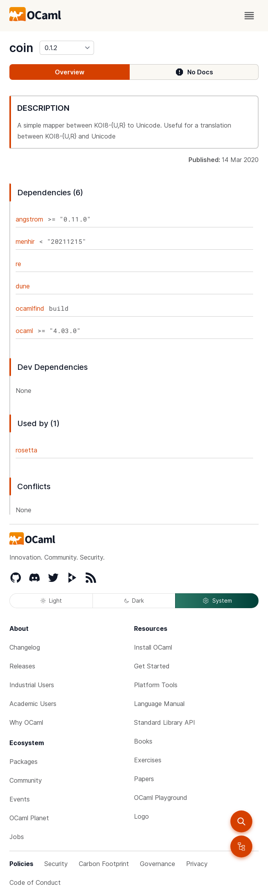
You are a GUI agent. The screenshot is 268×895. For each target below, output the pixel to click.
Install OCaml (153, 647)
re (18, 264)
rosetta (26, 450)
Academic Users (32, 704)
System (217, 600)
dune (23, 286)
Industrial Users (31, 685)
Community (25, 780)
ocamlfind (30, 308)
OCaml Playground (160, 797)
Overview (69, 72)
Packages (23, 761)
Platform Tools (155, 685)
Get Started (152, 666)
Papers (144, 779)
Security (56, 864)
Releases (22, 666)
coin (21, 48)
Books (143, 741)
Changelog (24, 647)
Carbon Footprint (104, 864)
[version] (67, 48)
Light (51, 600)
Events (19, 799)
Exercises (147, 760)
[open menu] (249, 15)
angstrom (29, 219)
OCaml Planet (29, 818)
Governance (157, 864)
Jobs (16, 837)
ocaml (24, 331)
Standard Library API (164, 722)
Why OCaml (26, 722)
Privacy (197, 864)
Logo (141, 816)
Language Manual (159, 704)
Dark (134, 600)
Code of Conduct (35, 882)
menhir (25, 241)
